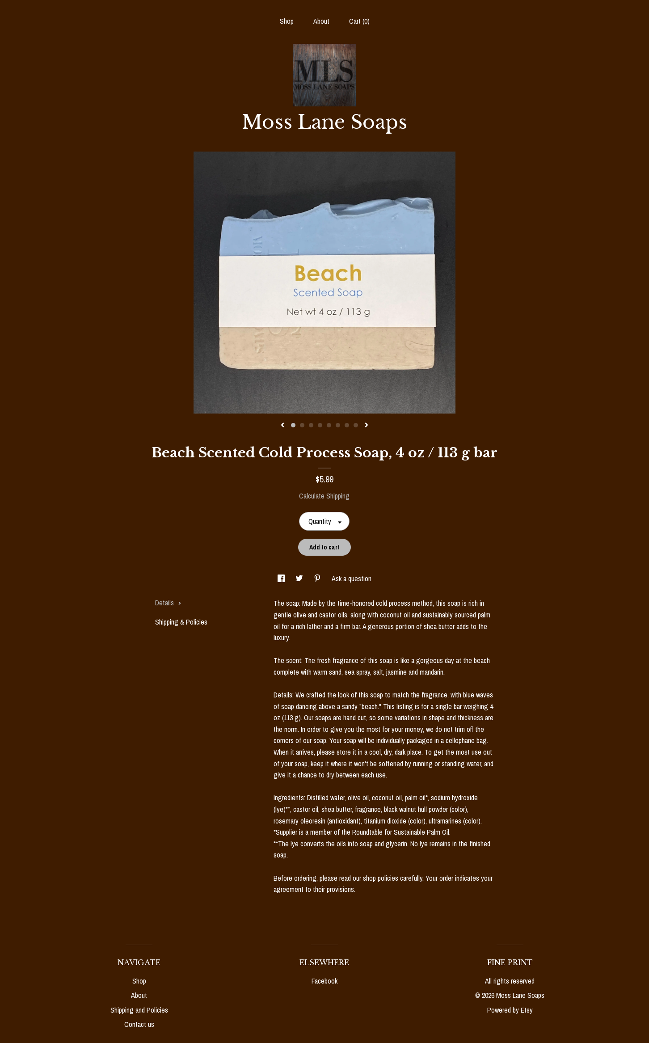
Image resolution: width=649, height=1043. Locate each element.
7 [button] (347, 425)
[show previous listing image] (282, 425)
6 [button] (338, 425)
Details (168, 603)
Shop (287, 21)
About (321, 21)
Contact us (139, 1024)
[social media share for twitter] (300, 578)
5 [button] (329, 425)
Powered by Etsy (510, 1010)
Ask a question (351, 578)
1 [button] (293, 425)
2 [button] (302, 425)
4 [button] (320, 425)
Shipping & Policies (181, 622)
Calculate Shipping (324, 496)
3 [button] (311, 425)
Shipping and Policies (139, 1010)
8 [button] (356, 425)
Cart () (359, 21)
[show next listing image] (366, 425)
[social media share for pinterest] (318, 578)
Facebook (324, 981)
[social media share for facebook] (282, 578)
